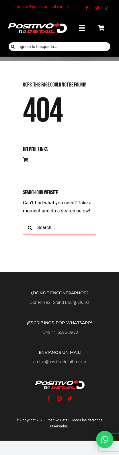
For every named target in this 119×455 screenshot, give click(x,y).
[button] (104, 439)
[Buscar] (13, 46)
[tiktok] (107, 8)
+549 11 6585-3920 (59, 332)
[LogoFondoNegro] (37, 23)
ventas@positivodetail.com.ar (59, 361)
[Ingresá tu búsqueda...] (59, 46)
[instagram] (97, 8)
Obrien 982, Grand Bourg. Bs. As (59, 302)
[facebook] (87, 8)
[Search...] (59, 227)
